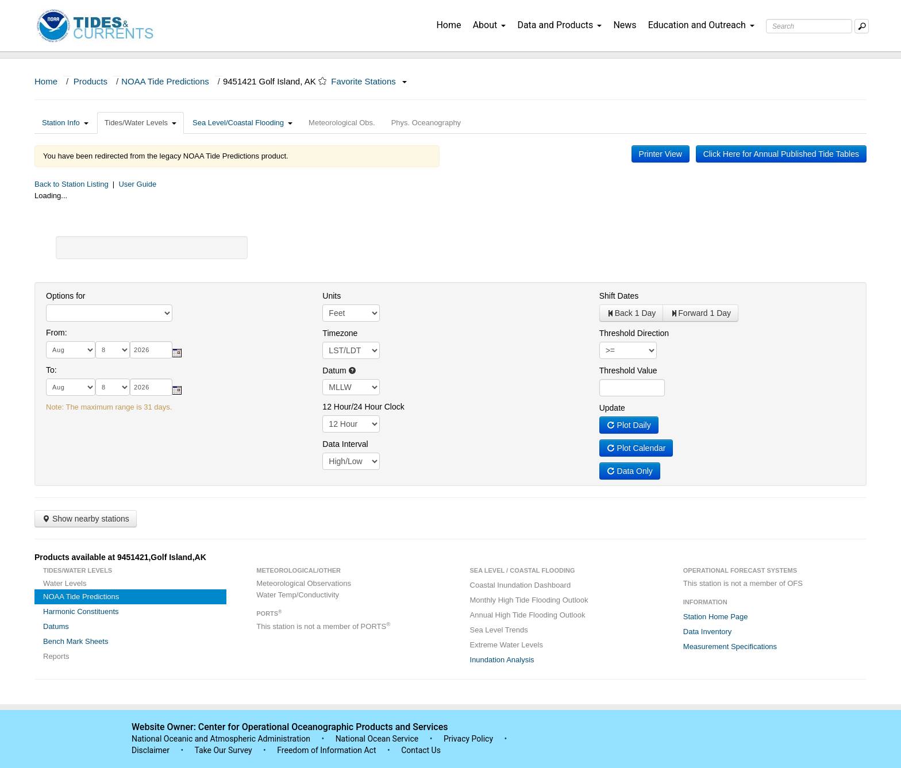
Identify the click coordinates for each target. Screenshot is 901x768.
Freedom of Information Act (326, 750)
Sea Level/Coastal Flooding (242, 122)
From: (56, 332)
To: (51, 370)
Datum (339, 370)
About (489, 25)
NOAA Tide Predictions (165, 81)
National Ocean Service (377, 738)
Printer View (660, 154)
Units (331, 295)
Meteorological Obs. (342, 122)
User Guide (137, 184)
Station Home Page (715, 616)
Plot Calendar (636, 448)
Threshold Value (628, 370)
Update (612, 407)
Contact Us (421, 750)
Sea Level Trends (499, 630)
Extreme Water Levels (506, 644)
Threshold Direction (634, 333)
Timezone (339, 333)
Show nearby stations (85, 518)
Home (448, 25)
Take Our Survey (224, 750)
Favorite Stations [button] (369, 81)
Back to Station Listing (71, 184)
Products (90, 81)
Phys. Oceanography (426, 122)
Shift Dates (618, 295)
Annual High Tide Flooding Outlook (528, 615)
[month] (70, 349)
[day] (112, 349)
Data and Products (559, 25)
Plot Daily (629, 425)
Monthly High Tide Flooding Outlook (529, 600)
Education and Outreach (701, 25)
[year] (151, 349)
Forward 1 (700, 313)
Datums (56, 626)
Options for (65, 295)
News (624, 25)
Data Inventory (707, 631)
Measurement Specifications (730, 646)
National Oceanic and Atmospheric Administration (221, 738)
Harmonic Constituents (81, 611)
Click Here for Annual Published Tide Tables (781, 154)
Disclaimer (151, 750)
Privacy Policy (468, 738)
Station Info (65, 122)
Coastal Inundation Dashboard (520, 585)
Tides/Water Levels (140, 122)
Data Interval (345, 444)
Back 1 (631, 313)
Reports (56, 656)
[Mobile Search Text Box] (861, 26)
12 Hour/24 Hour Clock (363, 406)
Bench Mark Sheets (75, 641)
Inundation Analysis (502, 659)
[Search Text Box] (809, 26)
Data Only (630, 471)
